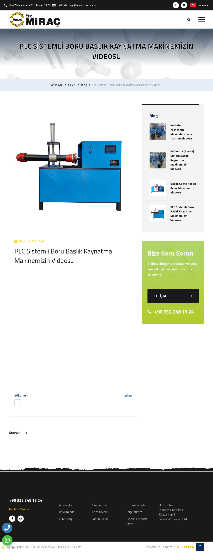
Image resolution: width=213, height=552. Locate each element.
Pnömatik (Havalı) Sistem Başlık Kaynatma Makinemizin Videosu (182, 160)
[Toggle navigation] (201, 19)
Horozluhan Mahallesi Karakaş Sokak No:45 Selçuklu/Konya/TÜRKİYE (175, 512)
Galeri (72, 85)
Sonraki (18, 432)
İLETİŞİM (173, 296)
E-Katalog (65, 518)
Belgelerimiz (134, 511)
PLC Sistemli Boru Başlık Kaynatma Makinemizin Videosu (182, 213)
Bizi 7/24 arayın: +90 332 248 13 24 (29, 5)
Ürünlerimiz (100, 505)
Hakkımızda (66, 511)
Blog (84, 85)
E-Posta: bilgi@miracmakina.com (77, 5)
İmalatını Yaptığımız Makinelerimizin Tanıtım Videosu (181, 132)
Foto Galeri (99, 511)
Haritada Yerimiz (19, 509)
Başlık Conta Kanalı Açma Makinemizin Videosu (183, 187)
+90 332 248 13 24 (170, 311)
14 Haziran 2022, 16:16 (29, 241)
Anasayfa (57, 85)
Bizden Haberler (136, 505)
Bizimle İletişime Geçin (137, 521)
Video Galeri (100, 518)
